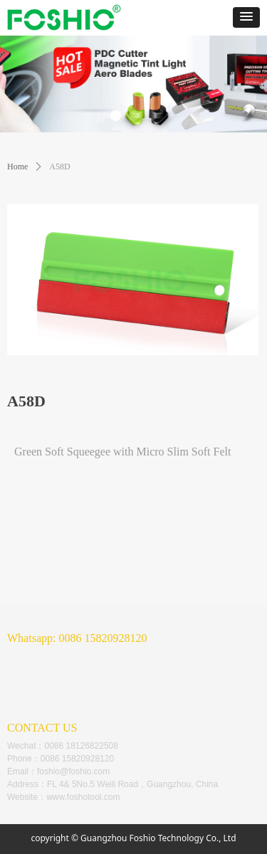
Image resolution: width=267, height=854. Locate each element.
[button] (246, 17)
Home (17, 167)
